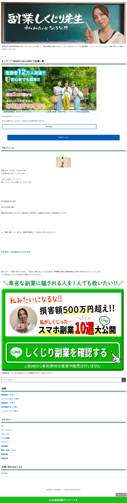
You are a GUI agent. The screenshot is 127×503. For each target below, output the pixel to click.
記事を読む (49, 126)
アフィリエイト (17, 116)
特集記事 (4, 458)
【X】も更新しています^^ (11, 179)
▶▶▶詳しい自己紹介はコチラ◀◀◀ (15, 252)
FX (2, 426)
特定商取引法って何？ (9, 407)
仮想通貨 (4, 446)
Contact (4, 473)
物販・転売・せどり (8, 450)
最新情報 (4, 454)
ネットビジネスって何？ (10, 399)
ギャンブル (5, 434)
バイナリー (5, 442)
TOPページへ (63, 137)
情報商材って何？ (8, 395)
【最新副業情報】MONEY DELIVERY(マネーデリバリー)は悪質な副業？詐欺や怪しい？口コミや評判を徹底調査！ (46, 112)
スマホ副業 (5, 438)
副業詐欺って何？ (8, 403)
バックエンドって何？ (9, 411)
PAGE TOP (121, 494)
